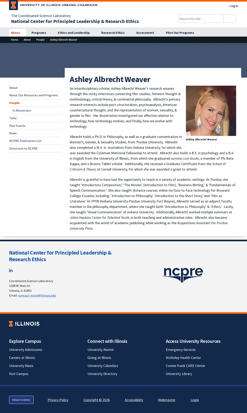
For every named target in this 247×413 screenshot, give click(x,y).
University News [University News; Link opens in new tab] (21, 365)
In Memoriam (21, 110)
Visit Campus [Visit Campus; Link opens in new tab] (18, 373)
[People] (40, 40)
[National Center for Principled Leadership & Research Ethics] (75, 21)
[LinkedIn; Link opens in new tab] (11, 270)
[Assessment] (147, 33)
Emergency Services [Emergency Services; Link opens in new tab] (181, 349)
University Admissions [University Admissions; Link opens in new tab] (25, 349)
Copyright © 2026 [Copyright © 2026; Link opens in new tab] (96, 400)
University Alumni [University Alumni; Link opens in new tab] (100, 349)
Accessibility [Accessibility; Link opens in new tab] (134, 400)
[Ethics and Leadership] (76, 33)
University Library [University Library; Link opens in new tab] (179, 373)
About (13, 88)
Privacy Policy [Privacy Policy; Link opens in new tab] (58, 400)
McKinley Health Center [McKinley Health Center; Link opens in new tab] (183, 357)
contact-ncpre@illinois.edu (37, 295)
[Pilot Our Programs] (182, 33)
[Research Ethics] (115, 33)
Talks (13, 118)
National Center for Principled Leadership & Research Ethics (60, 256)
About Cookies (21, 400)
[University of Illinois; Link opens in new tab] (24, 323)
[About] (17, 33)
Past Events (17, 126)
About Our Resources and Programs (33, 95)
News (13, 133)
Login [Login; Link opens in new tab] (195, 400)
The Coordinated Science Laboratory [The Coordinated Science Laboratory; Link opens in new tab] (41, 15)
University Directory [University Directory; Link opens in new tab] (102, 373)
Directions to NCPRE (23, 148)
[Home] (14, 40)
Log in (234, 6)
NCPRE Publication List (25, 141)
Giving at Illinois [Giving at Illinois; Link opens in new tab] (99, 357)
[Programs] (41, 33)
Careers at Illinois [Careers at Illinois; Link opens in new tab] (22, 357)
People (14, 103)
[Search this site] (200, 19)
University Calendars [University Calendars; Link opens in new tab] (102, 365)
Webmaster (166, 400)
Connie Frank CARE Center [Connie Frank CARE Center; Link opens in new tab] (185, 365)
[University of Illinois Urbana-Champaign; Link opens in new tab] (53, 6)
